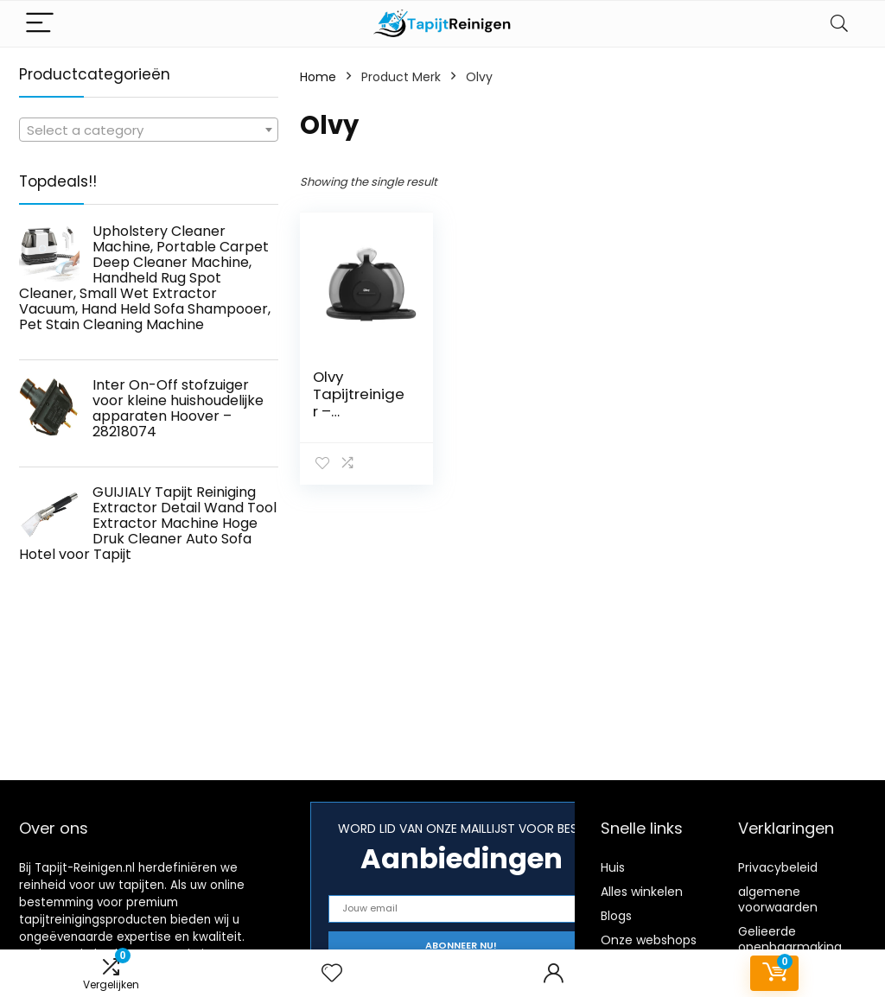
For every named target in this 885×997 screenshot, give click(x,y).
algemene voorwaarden (778, 899)
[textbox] (148, 130)
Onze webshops (649, 940)
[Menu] (39, 24)
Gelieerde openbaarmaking (790, 939)
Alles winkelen (642, 891)
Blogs (616, 915)
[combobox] (148, 129)
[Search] (839, 24)
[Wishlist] (332, 973)
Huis (613, 867)
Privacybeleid (778, 867)
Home (318, 77)
